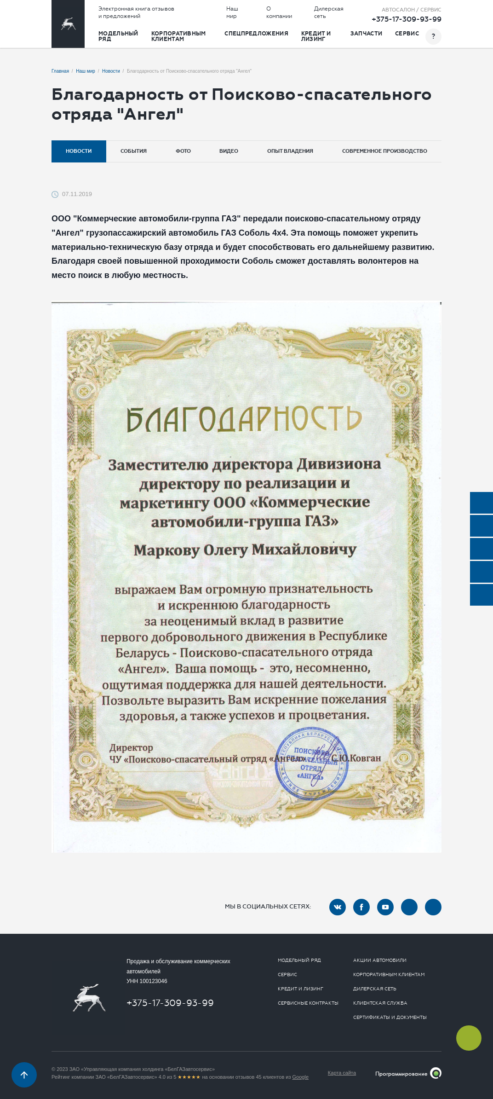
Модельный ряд (118, 36)
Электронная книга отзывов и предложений (136, 12)
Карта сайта (342, 1073)
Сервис (407, 33)
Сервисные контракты (308, 1003)
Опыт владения (290, 151)
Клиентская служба (380, 1003)
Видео (228, 151)
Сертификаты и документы (390, 1017)
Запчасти (366, 33)
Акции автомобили (380, 960)
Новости (79, 151)
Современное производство (384, 151)
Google (300, 1077)
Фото (183, 151)
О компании (279, 12)
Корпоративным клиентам (178, 36)
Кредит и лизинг (316, 36)
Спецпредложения (256, 33)
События (133, 151)
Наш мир (232, 12)
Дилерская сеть (329, 12)
